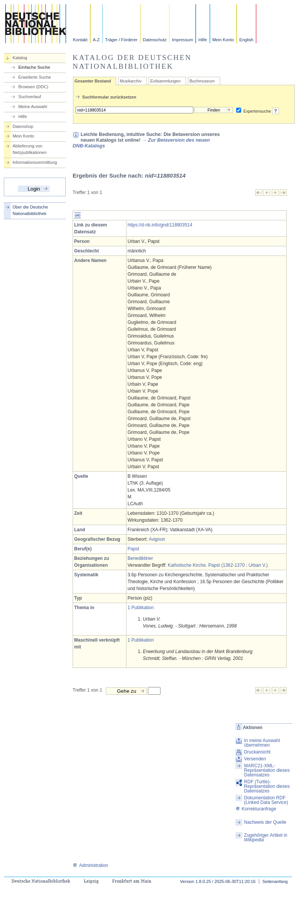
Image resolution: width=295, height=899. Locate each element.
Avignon (157, 539)
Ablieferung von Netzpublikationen (30, 149)
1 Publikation (141, 607)
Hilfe (202, 39)
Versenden (255, 759)
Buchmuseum (202, 81)
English (246, 39)
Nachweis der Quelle (265, 822)
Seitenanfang (275, 881)
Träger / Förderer (121, 39)
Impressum (182, 39)
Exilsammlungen (165, 81)
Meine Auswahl (32, 106)
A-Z (96, 39)
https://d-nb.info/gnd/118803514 (160, 225)
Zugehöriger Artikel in (265, 837)
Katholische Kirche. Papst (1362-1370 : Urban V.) (218, 565)
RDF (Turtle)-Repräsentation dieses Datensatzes (267, 786)
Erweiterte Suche (34, 77)
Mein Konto (223, 39)
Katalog (20, 57)
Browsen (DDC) (33, 86)
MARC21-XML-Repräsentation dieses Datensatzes (267, 770)
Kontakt (80, 39)
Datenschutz (155, 39)
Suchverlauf (29, 96)
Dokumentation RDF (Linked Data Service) (266, 800)
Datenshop (23, 126)
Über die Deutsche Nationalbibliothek (30, 210)
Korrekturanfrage (255, 809)
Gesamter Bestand (93, 81)
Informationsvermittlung (35, 162)
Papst (133, 548)
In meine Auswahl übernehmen (262, 743)
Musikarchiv (130, 81)
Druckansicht (257, 752)
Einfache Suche (34, 67)
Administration (90, 865)
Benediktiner (140, 558)
